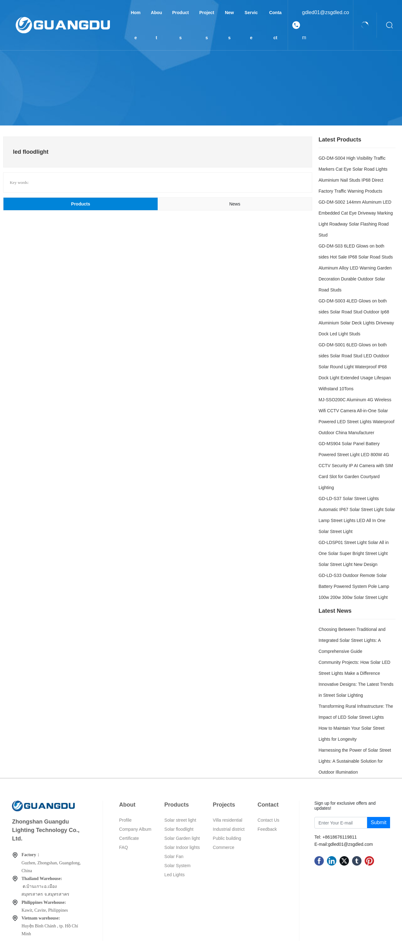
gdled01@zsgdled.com (325, 25)
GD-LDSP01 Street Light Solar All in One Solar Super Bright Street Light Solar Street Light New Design (353, 553)
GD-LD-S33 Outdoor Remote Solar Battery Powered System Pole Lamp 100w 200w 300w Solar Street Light (353, 586)
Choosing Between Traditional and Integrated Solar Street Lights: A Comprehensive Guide (351, 640)
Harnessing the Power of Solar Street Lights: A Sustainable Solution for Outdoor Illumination (354, 761)
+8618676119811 (340, 837)
